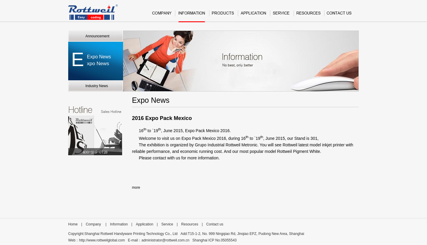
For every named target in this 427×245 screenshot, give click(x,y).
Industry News (96, 86)
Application (253, 15)
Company (162, 15)
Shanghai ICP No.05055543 (214, 240)
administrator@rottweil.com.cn (165, 240)
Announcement (97, 36)
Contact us (339, 15)
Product (223, 15)
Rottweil (93, 12)
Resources (308, 15)
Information (192, 15)
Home (73, 224)
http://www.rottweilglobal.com (102, 240)
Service (281, 15)
